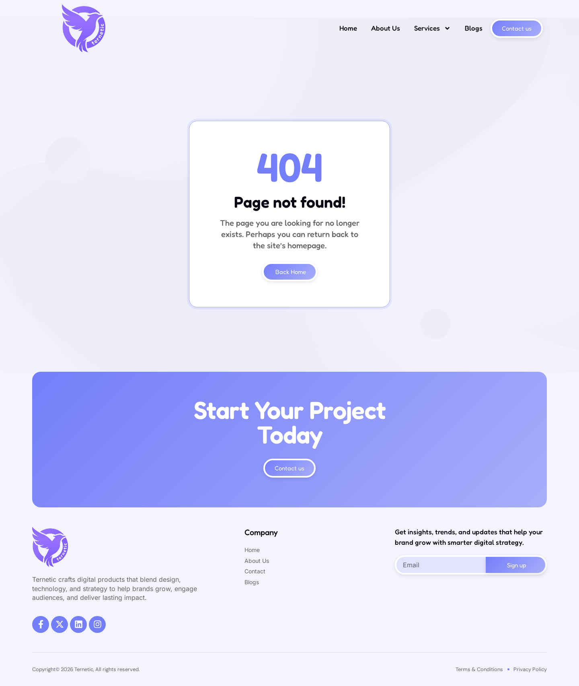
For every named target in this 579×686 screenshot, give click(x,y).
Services (432, 28)
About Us (385, 28)
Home (348, 28)
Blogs (473, 28)
